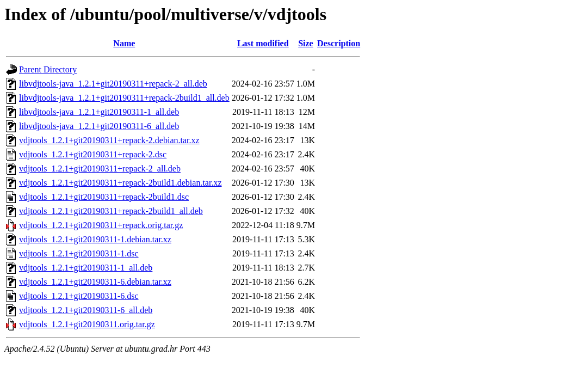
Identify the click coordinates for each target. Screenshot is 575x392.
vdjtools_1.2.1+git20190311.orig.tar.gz (87, 324)
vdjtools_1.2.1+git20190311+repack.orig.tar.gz (101, 225)
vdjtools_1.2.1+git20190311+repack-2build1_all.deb (111, 211)
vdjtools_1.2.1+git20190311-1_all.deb (85, 267)
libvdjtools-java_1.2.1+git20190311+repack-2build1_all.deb (124, 97)
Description (338, 43)
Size (305, 43)
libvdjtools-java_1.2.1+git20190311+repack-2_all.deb (113, 83)
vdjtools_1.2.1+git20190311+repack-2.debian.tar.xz (109, 140)
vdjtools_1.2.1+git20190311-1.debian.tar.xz (95, 239)
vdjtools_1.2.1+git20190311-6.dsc (79, 296)
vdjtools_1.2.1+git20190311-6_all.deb (85, 310)
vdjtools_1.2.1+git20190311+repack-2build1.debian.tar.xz (120, 182)
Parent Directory (48, 69)
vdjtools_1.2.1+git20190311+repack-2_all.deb (100, 168)
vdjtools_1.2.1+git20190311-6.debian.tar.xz (95, 281)
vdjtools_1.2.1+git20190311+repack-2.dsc (92, 154)
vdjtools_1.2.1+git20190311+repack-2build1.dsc (104, 196)
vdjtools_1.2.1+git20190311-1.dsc (79, 253)
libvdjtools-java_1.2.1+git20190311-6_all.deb (99, 126)
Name (124, 43)
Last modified (263, 43)
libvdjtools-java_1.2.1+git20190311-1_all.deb (99, 112)
